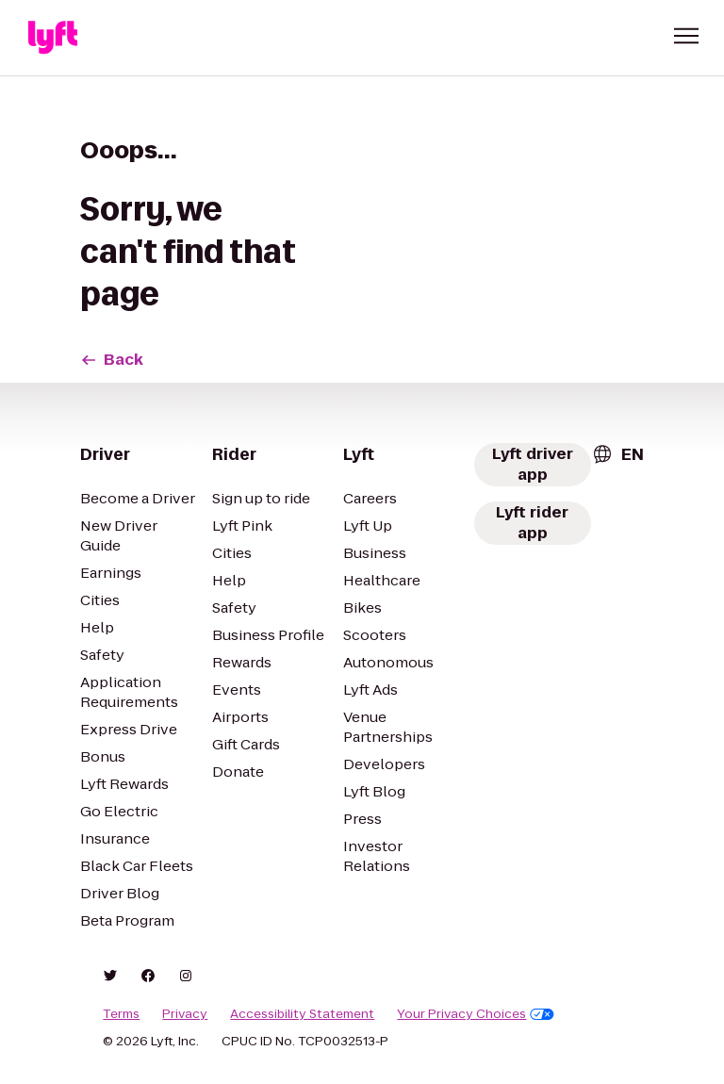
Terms (121, 1014)
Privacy (184, 1014)
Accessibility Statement (302, 1014)
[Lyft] (53, 38)
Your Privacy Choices (475, 1014)
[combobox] (617, 454)
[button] (686, 36)
